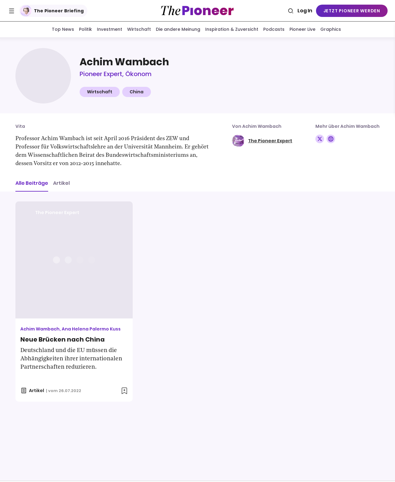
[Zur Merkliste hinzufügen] (124, 392)
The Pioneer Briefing (52, 10)
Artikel (61, 184)
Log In (304, 10)
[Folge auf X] (319, 140)
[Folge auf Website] (330, 140)
